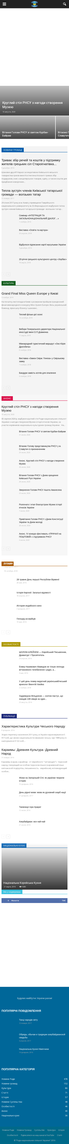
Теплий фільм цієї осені (30, 314)
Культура (6, 1088)
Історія (5, 1097)
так (63, 900)
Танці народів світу (28, 1020)
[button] (65, 4)
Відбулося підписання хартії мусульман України (42, 244)
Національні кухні (10, 1115)
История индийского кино (29, 605)
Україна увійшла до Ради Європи (25, 567)
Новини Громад (24, 1130)
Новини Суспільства (12, 1101)
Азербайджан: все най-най (32, 821)
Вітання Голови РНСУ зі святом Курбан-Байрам (42, 431)
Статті (5, 1092)
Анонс (5, 1110)
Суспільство (39, 1130)
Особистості (8, 1106)
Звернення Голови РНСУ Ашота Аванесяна (40, 490)
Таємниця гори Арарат (30, 807)
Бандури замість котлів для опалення (37, 373)
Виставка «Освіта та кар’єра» (33, 230)
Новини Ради (8, 1079)
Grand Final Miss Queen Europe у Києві (30, 293)
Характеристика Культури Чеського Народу (33, 726)
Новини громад (9, 1083)
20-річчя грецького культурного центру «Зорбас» (43, 259)
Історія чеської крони (17, 563)
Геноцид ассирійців (26, 619)
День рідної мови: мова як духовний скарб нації (42, 792)
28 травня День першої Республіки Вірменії (38, 579)
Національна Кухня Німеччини (34, 1049)
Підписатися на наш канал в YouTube (37, 1135)
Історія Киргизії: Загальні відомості (34, 592)
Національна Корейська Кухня (22, 882)
